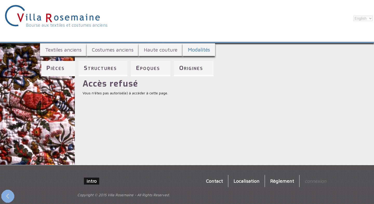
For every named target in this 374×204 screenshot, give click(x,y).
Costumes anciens (112, 50)
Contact (214, 181)
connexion (315, 181)
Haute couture (160, 50)
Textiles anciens (63, 50)
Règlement (282, 181)
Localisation (246, 181)
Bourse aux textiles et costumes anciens (67, 25)
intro (91, 181)
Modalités (199, 50)
